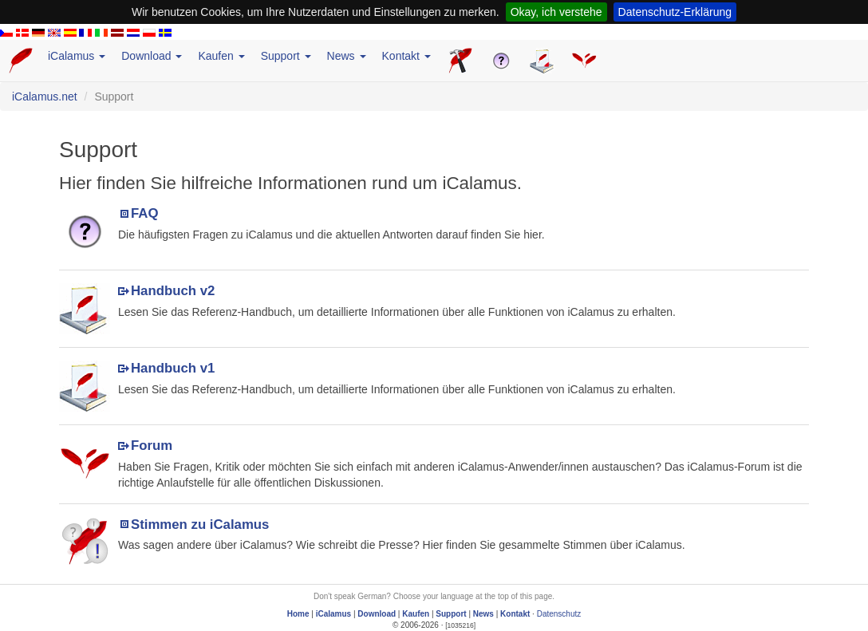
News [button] (346, 55)
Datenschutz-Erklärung (675, 12)
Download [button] (151, 55)
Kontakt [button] (406, 55)
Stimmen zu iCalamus (200, 524)
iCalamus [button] (76, 55)
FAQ (145, 213)
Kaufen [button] (221, 55)
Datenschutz (559, 613)
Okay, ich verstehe (556, 12)
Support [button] (286, 55)
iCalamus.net (44, 96)
